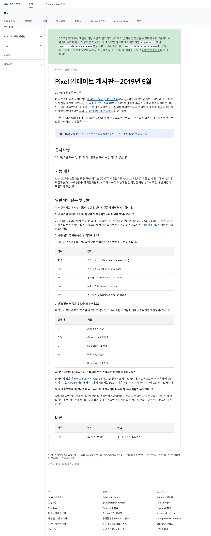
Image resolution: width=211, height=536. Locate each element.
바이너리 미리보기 (57, 513)
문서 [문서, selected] (31, 3)
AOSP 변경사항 (151, 50)
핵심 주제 (60, 21)
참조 (139, 21)
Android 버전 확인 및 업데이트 (96, 111)
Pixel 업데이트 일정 (152, 225)
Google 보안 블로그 (112, 513)
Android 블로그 (110, 507)
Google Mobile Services (169, 518)
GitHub (52, 529)
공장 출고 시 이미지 (57, 518)
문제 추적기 (162, 529)
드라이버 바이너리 (57, 523)
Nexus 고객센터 (164, 507)
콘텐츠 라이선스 (96, 454)
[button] (19, 27)
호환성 (78, 21)
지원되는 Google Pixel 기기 (102, 99)
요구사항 (52, 502)
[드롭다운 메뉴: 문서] (37, 4)
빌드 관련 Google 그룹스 (115, 523)
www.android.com (166, 513)
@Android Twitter (112, 497)
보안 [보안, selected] (45, 21)
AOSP (58, 69)
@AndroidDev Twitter (114, 502)
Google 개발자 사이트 (112, 133)
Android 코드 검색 (55, 3)
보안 (75, 69)
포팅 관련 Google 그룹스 (115, 529)
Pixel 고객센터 (163, 502)
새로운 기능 (9, 21)
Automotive (121, 21)
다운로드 (52, 507)
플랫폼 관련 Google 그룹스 (116, 518)
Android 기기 (97, 21)
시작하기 (29, 21)
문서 (6, 13)
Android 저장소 (56, 497)
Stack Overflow (165, 523)
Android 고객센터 (165, 497)
